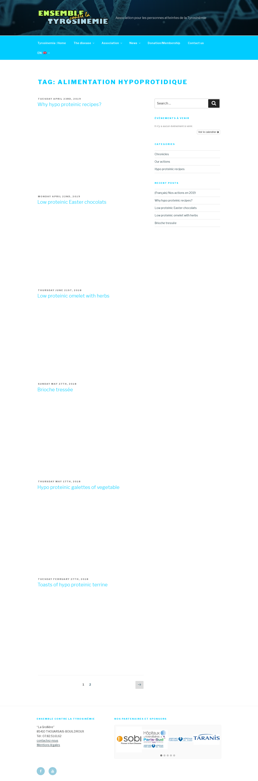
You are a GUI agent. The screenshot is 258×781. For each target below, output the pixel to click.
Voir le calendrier (208, 132)
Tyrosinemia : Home (51, 43)
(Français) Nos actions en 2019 (175, 192)
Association (112, 43)
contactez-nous (47, 740)
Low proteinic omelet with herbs (73, 296)
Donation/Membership (164, 43)
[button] (161, 755)
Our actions (162, 161)
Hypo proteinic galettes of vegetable (78, 487)
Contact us (196, 43)
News (135, 43)
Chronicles (162, 154)
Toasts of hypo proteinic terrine (72, 585)
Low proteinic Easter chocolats (71, 202)
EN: (43, 53)
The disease (84, 43)
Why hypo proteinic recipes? (69, 104)
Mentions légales (48, 745)
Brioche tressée (55, 390)
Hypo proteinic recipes (170, 169)
